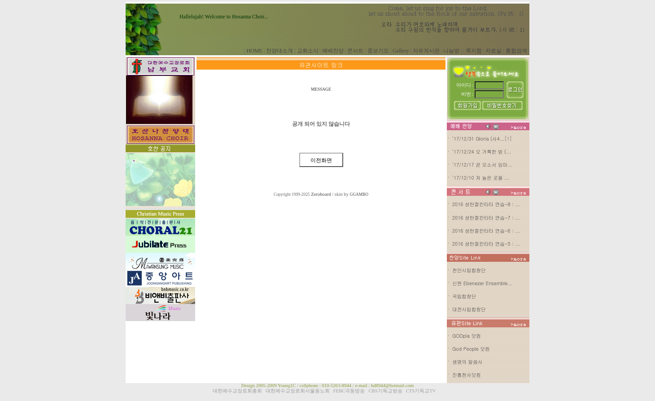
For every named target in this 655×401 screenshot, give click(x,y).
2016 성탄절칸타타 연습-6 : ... (486, 230)
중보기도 (378, 51)
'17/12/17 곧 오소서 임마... (482, 164)
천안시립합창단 (469, 270)
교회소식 (308, 51)
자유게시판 (426, 51)
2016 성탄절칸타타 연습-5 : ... (486, 243)
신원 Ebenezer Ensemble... (482, 283)
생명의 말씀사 (467, 361)
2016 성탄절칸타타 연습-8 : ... (486, 204)
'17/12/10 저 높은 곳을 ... (480, 177)
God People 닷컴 (471, 348)
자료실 (493, 51)
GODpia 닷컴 (466, 335)
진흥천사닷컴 (466, 374)
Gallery (400, 51)
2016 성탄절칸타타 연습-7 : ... (486, 217)
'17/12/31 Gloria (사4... (478, 138)
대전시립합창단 (469, 309)
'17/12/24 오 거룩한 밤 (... (481, 151)
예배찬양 (333, 51)
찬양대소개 (279, 51)
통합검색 (516, 51)
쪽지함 (473, 51)
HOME (254, 51)
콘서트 (355, 51)
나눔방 (451, 51)
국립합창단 (464, 296)
